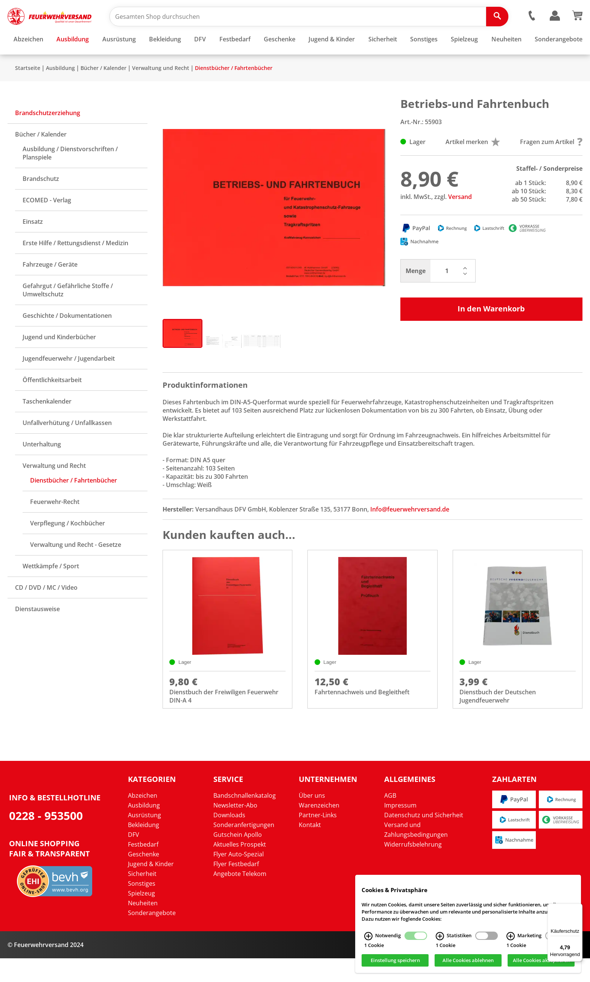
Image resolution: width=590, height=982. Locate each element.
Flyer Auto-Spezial (238, 878)
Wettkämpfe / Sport (51, 588)
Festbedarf (143, 868)
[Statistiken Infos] (440, 936)
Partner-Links (318, 839)
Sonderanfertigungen (243, 848)
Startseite (27, 90)
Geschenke (143, 878)
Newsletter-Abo (235, 829)
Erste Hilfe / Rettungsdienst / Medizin (75, 265)
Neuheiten (143, 927)
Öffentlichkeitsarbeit (52, 402)
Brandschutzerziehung (47, 135)
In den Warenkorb (491, 331)
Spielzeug (141, 917)
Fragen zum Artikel (551, 163)
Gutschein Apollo (237, 858)
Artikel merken (473, 163)
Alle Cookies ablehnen (468, 960)
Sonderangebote (152, 936)
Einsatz (33, 244)
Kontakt (310, 848)
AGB (390, 819)
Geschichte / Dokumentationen (67, 338)
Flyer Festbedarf (236, 887)
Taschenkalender (47, 423)
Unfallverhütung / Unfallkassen (67, 445)
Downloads (229, 839)
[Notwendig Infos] (368, 936)
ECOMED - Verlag (47, 222)
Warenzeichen (319, 829)
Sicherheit (142, 897)
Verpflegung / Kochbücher (67, 545)
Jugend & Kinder (151, 887)
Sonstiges (141, 907)
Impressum (400, 829)
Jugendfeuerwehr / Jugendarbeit (69, 380)
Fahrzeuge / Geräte (50, 286)
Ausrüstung (144, 839)
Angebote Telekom (239, 897)
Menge (416, 293)
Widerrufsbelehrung (413, 868)
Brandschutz (41, 201)
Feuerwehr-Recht (54, 524)
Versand (460, 219)
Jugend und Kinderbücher (59, 359)
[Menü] (577, 907)
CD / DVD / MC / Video (46, 610)
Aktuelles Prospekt (239, 868)
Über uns (312, 819)
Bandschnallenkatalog (244, 819)
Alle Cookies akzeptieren (541, 960)
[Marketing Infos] (510, 936)
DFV (133, 858)
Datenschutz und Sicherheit (423, 839)
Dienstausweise (37, 631)
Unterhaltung (42, 466)
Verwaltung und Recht (160, 90)
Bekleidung (143, 848)
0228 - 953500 (46, 839)
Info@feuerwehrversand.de (409, 531)
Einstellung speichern (395, 960)
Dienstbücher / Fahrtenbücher (233, 90)
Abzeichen (142, 819)
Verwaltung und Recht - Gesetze (75, 567)
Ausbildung (60, 90)
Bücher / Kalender (103, 90)
